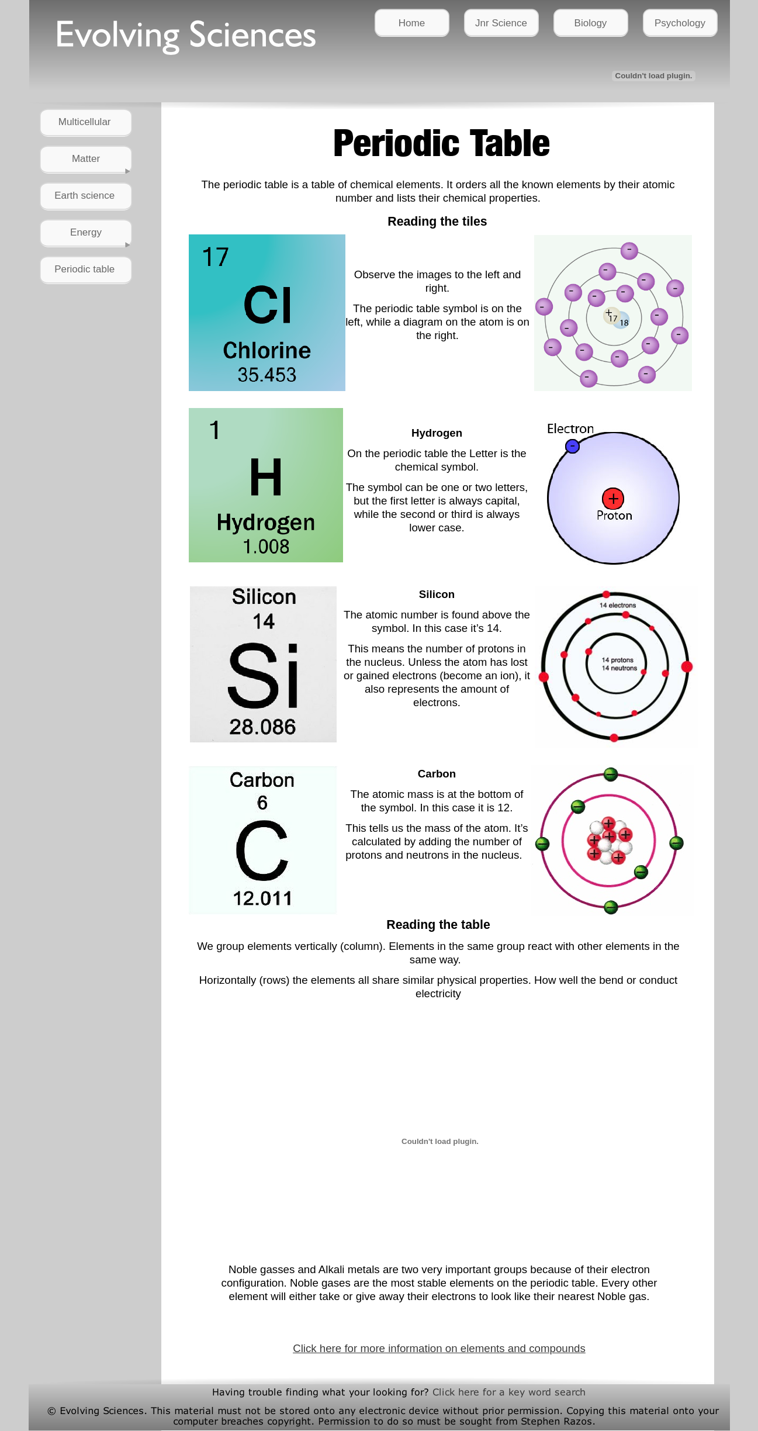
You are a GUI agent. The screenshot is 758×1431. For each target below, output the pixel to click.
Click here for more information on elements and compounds (439, 1348)
